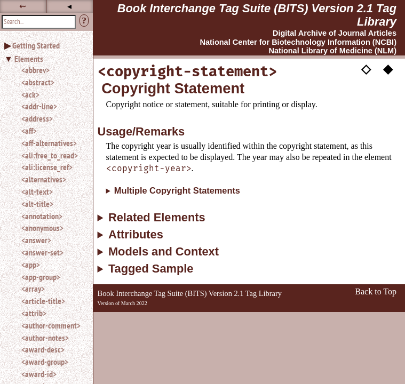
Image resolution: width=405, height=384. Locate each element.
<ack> (30, 94)
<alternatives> (43, 179)
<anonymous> (42, 227)
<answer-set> (42, 252)
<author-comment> (51, 325)
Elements (28, 58)
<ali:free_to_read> (49, 155)
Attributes (135, 234)
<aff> (29, 130)
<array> (33, 288)
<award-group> (44, 361)
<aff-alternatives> (49, 143)
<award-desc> (43, 349)
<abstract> (37, 82)
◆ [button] (388, 68)
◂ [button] (69, 6)
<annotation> (41, 216)
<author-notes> (45, 337)
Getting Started (36, 45)
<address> (37, 118)
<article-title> (43, 300)
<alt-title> (37, 203)
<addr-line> (39, 106)
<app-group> (40, 276)
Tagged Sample (150, 268)
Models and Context (163, 251)
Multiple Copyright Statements (177, 190)
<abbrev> (35, 70)
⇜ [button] (22, 6)
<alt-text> (37, 191)
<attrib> (33, 313)
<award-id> (39, 374)
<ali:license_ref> (47, 167)
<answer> (36, 240)
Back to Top (375, 291)
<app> (30, 264)
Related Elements (156, 217)
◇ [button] (366, 68)
